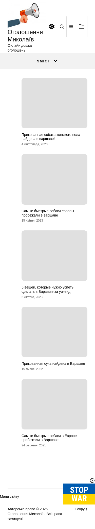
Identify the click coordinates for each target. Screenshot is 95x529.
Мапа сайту (9, 496)
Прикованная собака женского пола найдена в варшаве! (51, 137)
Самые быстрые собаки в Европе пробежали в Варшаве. (49, 438)
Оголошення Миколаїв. (27, 514)
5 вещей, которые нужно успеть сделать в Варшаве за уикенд (47, 289)
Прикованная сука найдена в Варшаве (53, 364)
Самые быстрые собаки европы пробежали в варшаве (48, 213)
